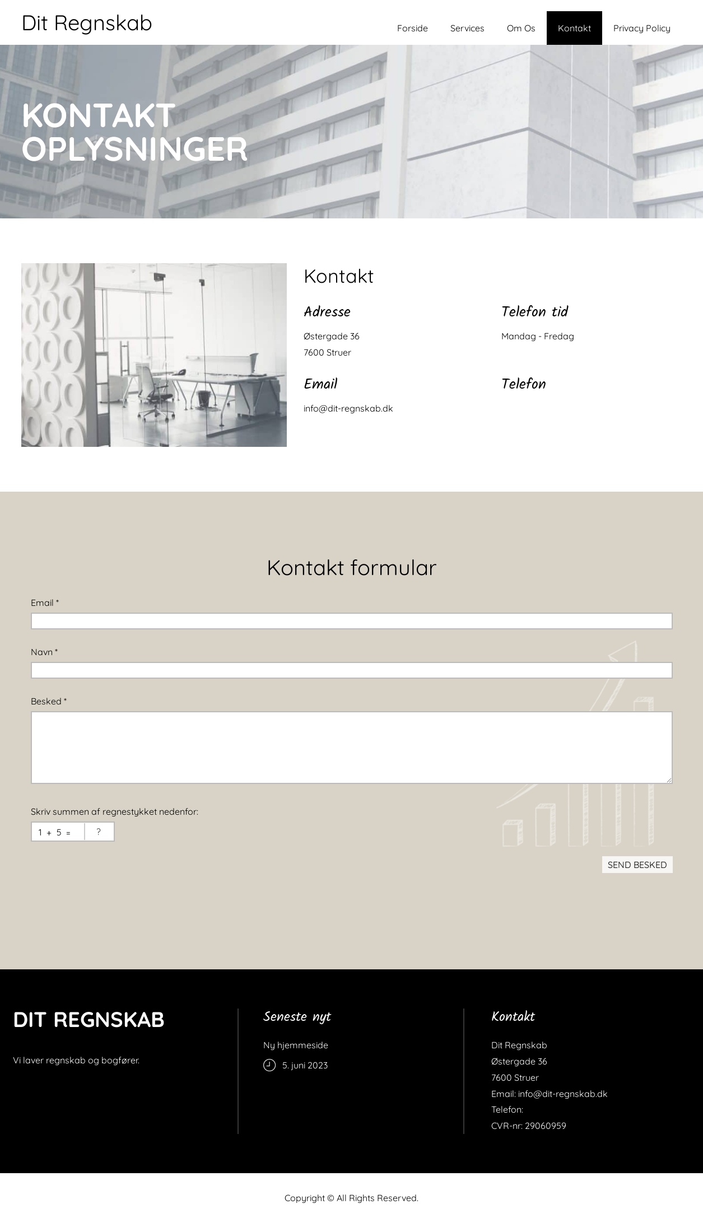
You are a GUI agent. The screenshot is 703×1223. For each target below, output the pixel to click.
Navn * (44, 651)
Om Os (521, 28)
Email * (45, 602)
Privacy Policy (642, 28)
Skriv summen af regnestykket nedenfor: (114, 811)
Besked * (49, 701)
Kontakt (574, 28)
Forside (412, 28)
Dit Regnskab (86, 22)
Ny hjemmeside (295, 1045)
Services (467, 28)
